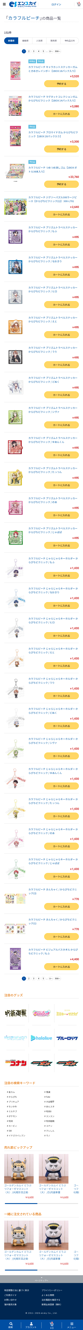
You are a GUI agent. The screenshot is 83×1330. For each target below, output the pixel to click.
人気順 (39, 40)
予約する (61, 83)
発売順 (53, 40)
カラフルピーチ (24, 18)
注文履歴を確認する (51, 1299)
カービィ (13, 1125)
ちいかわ (13, 1106)
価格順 (25, 40)
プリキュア (14, 1101)
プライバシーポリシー (52, 1290)
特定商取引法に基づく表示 (16, 1290)
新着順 (11, 40)
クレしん (50, 1130)
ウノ (48, 1135)
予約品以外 (69, 40)
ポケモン (13, 1116)
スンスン (50, 1116)
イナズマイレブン (17, 1135)
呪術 (11, 1120)
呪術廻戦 (50, 1120)
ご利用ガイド (10, 1295)
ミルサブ (13, 1111)
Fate (48, 1096)
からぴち (13, 1096)
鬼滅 (48, 1091)
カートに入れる (61, 113)
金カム (12, 1091)
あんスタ (50, 1106)
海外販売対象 (10, 1304)
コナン (49, 1125)
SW (10, 1130)
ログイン (56, 4)
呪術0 (48, 1111)
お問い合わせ (10, 1299)
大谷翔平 (50, 1101)
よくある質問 (48, 1295)
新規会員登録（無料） (52, 1304)
